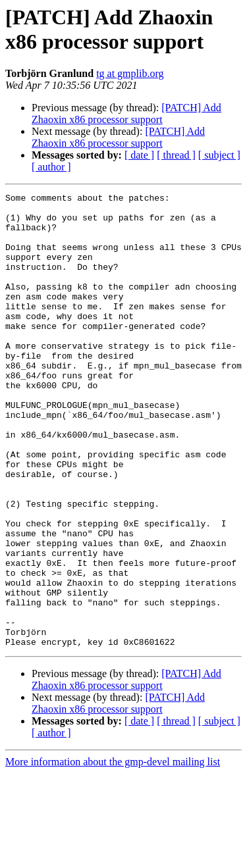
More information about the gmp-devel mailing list (112, 852)
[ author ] (51, 166)
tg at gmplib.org (129, 73)
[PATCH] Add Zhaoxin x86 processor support (126, 113)
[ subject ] (219, 155)
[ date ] (139, 155)
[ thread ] (176, 155)
